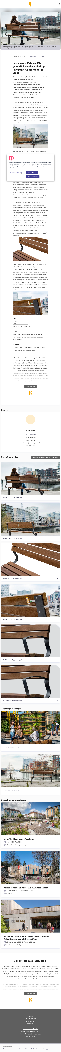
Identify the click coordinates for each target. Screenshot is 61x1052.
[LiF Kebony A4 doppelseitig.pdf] (30, 640)
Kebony (43, 95)
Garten (41, 337)
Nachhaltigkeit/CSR (18, 339)
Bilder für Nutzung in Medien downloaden (45, 457)
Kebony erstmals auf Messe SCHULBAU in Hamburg (26, 888)
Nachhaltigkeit (23, 347)
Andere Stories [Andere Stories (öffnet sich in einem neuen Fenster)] (35, 1049)
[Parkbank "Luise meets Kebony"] (30, 478)
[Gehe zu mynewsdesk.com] (8, 1046)
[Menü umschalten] (2, 4)
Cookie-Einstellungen (15, 172)
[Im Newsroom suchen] (59, 4)
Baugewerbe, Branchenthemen (33, 334)
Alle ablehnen (32, 172)
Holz (29, 347)
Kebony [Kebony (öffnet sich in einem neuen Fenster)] (15, 321)
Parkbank (15, 350)
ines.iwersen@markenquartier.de (30, 443)
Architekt (15, 347)
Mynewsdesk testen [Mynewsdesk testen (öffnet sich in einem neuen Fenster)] (9, 1049)
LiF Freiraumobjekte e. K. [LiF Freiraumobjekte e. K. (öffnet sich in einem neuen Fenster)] (20, 324)
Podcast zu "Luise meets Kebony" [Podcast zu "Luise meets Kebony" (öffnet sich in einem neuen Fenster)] (23, 326)
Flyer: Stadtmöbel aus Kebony (17, 794)
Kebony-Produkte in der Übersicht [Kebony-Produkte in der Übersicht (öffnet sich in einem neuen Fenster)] (30, 1034)
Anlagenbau (35, 337)
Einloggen (46, 1049)
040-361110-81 (30, 445)
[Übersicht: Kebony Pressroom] (30, 4)
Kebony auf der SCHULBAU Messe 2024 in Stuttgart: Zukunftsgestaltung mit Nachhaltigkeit (26, 937)
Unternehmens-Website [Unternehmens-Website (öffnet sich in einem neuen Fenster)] (30, 1029)
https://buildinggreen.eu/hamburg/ (19, 839)
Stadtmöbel (41, 347)
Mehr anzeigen (30, 386)
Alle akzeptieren (33, 176)
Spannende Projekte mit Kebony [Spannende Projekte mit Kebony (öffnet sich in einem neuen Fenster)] (31, 1031)
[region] (30, 167)
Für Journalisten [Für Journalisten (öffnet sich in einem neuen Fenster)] (23, 1049)
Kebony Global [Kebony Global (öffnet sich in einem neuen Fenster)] (30, 1036)
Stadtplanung (22, 350)
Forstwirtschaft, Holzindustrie (22, 337)
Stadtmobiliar (31, 350)
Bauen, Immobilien (18, 334)
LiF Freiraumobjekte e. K (29, 95)
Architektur (34, 347)
